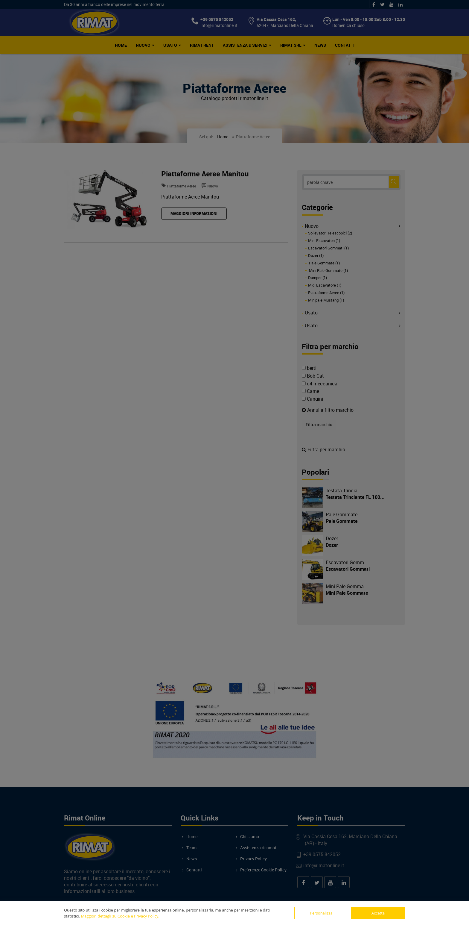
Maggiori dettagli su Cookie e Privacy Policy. (120, 916)
